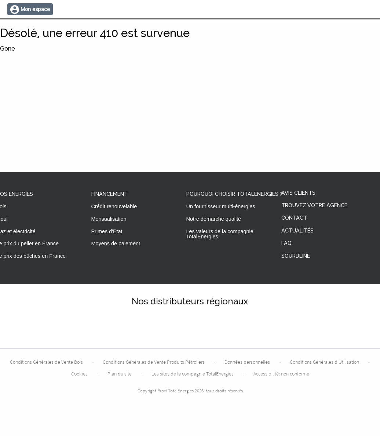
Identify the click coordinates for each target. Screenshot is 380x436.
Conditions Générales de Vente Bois (46, 362)
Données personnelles (247, 362)
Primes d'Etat (107, 231)
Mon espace (35, 9)
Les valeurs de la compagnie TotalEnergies (219, 233)
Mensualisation (109, 219)
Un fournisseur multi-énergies (220, 206)
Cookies (79, 373)
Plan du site (119, 373)
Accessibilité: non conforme (281, 373)
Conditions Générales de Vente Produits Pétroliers (154, 362)
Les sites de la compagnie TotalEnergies (192, 373)
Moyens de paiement (115, 243)
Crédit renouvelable (114, 206)
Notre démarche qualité (213, 219)
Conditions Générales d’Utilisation (324, 362)
